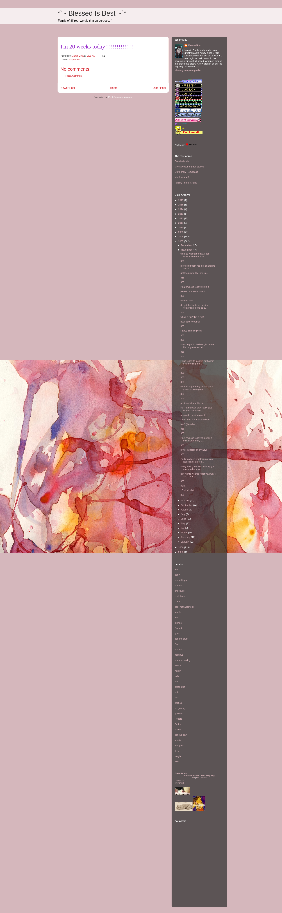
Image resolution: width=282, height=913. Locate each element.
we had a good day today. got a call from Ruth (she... (196, 388)
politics (178, 703)
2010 (181, 227)
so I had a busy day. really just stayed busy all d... (196, 409)
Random (204, 778)
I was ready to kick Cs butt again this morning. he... (197, 362)
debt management (184, 606)
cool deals (180, 596)
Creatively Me (182, 161)
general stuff (181, 638)
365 (182, 261)
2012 (181, 218)
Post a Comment (73, 75)
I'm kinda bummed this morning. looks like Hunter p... (196, 460)
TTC (177, 751)
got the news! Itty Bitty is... (194, 273)
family (178, 612)
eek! (182, 485)
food (177, 617)
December (187, 245)
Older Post (159, 87)
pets (177, 692)
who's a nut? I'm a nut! (192, 317)
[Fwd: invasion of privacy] (193, 449)
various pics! (186, 300)
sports (178, 740)
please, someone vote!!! (192, 291)
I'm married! (179, 783)
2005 (181, 552)
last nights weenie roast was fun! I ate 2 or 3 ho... (197, 475)
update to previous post (192, 415)
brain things (181, 580)
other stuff (180, 687)
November (187, 249)
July (183, 514)
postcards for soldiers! (191, 403)
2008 (181, 236)
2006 (181, 547)
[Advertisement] (185, 882)
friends (178, 623)
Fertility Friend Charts (186, 182)
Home (114, 87)
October (185, 500)
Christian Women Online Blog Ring (199, 776)
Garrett (178, 628)
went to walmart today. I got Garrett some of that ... (194, 255)
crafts (177, 601)
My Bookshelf (182, 177)
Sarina (178, 724)
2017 (181, 200)
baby (177, 574)
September (187, 505)
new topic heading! (190, 321)
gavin (177, 633)
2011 (181, 223)
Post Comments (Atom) (120, 97)
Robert (178, 718)
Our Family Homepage (186, 172)
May (183, 523)
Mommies (178, 780)
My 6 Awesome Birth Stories (189, 166)
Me (176, 681)
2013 (181, 214)
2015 (181, 204)
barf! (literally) (187, 424)
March (184, 532)
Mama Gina (194, 45)
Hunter (178, 665)
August (185, 509)
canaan (178, 585)
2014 (181, 209)
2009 (181, 232)
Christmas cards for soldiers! (195, 419)
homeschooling (182, 660)
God (177, 644)
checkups (180, 590)
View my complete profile (188, 70)
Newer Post (67, 87)
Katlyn (178, 670)
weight (178, 756)
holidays (179, 654)
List (197, 778)
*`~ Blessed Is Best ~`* (92, 13)
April (184, 528)
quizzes (179, 713)
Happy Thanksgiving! (191, 330)
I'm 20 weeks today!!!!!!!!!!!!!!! (195, 287)
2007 (181, 241)
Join (193, 778)
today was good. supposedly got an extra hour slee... (197, 468)
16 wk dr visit (187, 490)
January (185, 541)
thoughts (179, 745)
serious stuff (181, 734)
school (178, 729)
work (177, 761)
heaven (178, 649)
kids (177, 676)
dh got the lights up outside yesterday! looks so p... (194, 306)
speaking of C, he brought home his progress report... (197, 346)
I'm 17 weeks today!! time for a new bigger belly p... (196, 439)
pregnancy (74, 59)
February (186, 537)
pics (177, 697)
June (184, 519)
